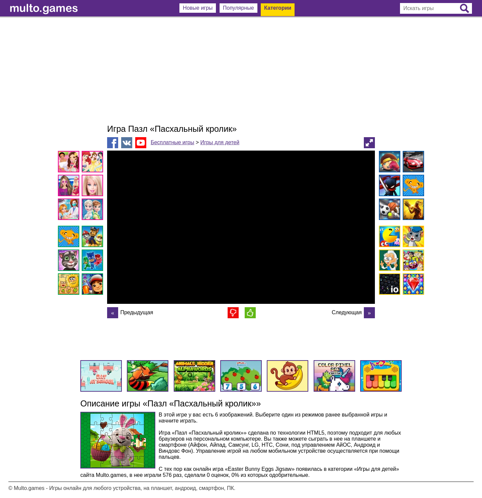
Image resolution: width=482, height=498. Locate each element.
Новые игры (198, 8)
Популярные (238, 8)
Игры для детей (219, 142)
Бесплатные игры (172, 142)
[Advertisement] (241, 70)
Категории (277, 8)
